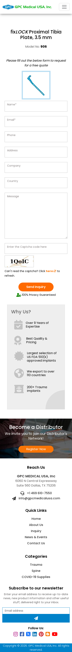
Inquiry (36, 531)
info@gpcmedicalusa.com (36, 498)
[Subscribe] (36, 618)
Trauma (36, 564)
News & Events (36, 537)
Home (36, 519)
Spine (36, 571)
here (51, 271)
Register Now (36, 449)
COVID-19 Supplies (36, 577)
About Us (36, 525)
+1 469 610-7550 (36, 493)
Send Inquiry (36, 287)
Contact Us (36, 543)
